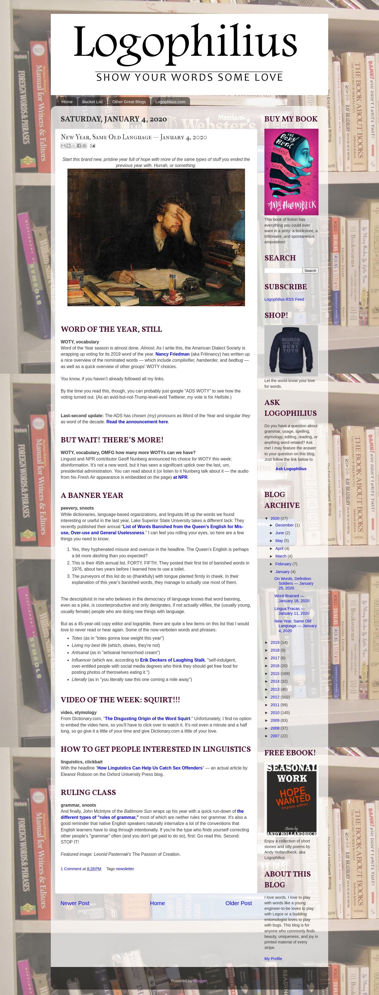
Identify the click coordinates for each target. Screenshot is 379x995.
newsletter (125, 869)
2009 (276, 720)
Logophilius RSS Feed (284, 299)
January (283, 571)
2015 (276, 673)
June (280, 533)
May (280, 540)
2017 (276, 658)
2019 (276, 642)
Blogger (200, 981)
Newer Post (74, 903)
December (285, 525)
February (284, 564)
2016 (276, 666)
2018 (276, 650)
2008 (276, 728)
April (280, 548)
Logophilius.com (170, 101)
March (282, 556)
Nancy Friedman (172, 354)
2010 (276, 712)
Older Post (239, 903)
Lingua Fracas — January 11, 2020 (291, 611)
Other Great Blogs (129, 101)
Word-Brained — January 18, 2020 (291, 598)
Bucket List (92, 101)
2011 (276, 705)
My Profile (273, 958)
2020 (276, 518)
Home (67, 101)
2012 (276, 697)
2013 (276, 689)
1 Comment (71, 869)
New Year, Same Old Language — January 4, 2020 (295, 626)
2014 (276, 681)
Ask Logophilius (291, 469)
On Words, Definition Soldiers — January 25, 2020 (294, 583)
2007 (276, 736)
